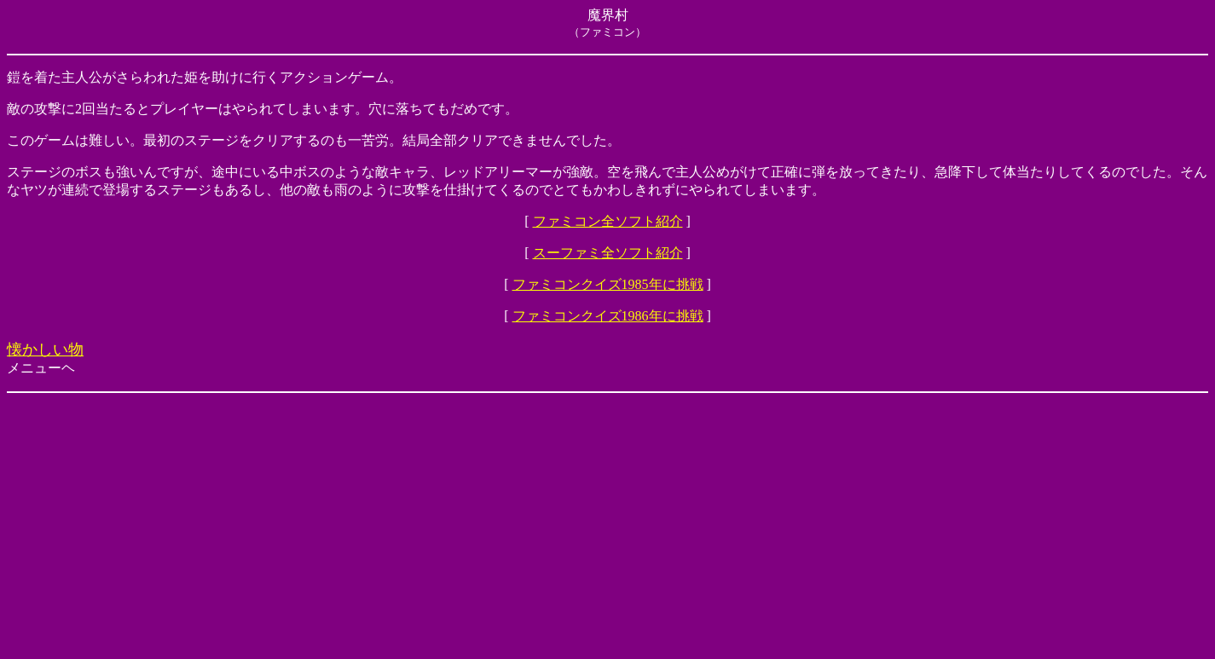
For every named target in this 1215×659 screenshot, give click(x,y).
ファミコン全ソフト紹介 (608, 221)
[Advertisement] (518, 526)
